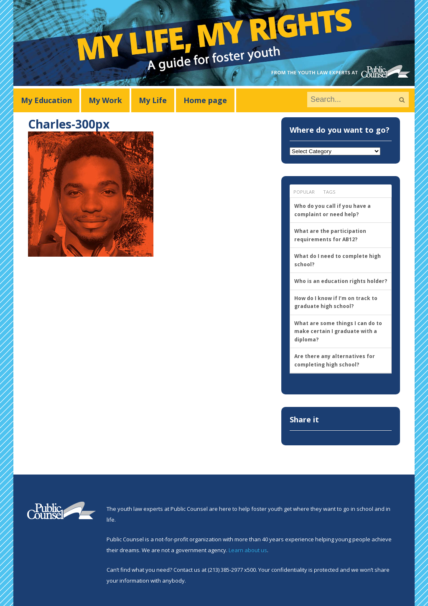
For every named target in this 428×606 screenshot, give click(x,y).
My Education (46, 100)
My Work (105, 100)
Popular (304, 192)
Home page (205, 100)
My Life (153, 100)
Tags (329, 192)
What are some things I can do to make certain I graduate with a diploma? (338, 331)
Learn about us (248, 550)
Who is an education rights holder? (340, 281)
